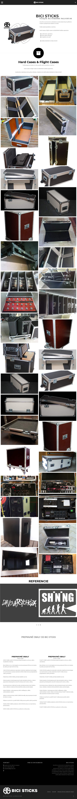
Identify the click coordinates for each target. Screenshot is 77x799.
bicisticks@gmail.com (10, 768)
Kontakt (54, 791)
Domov (49, 791)
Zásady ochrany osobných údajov (65, 791)
